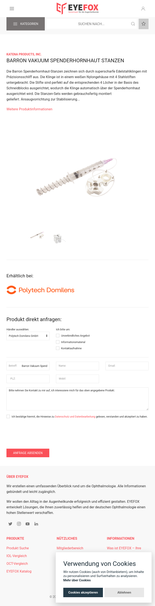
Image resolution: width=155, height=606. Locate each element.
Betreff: (13, 365)
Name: (62, 365)
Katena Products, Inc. (24, 54)
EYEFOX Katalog (18, 571)
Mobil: (62, 378)
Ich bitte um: (63, 329)
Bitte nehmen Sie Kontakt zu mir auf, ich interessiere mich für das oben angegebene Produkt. (77, 399)
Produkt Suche (17, 548)
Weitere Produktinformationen (29, 109)
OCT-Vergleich (17, 564)
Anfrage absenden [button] (28, 453)
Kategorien (25, 24)
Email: (112, 365)
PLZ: (13, 378)
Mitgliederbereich (70, 548)
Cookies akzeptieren (83, 592)
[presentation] (39, 431)
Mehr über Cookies (77, 580)
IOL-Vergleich (16, 556)
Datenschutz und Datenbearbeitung (75, 416)
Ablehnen (124, 592)
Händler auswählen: (17, 329)
